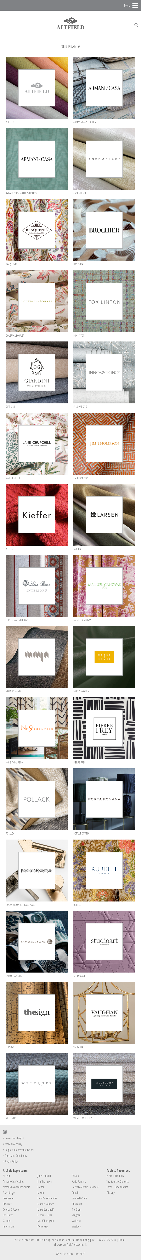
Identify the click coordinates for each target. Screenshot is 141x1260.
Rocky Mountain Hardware (85, 1187)
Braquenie (8, 1198)
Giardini (7, 1221)
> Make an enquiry (12, 1144)
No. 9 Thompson (45, 1221)
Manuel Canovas (45, 1204)
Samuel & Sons (79, 1198)
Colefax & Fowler (11, 1209)
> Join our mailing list (13, 1138)
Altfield (6, 1176)
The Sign (76, 1209)
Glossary (110, 1193)
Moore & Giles (44, 1215)
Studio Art (77, 1204)
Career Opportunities (117, 1187)
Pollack (75, 1176)
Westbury (76, 1226)
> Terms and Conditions (15, 1156)
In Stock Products (115, 1176)
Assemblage (9, 1193)
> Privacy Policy (10, 1161)
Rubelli (75, 1193)
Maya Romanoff (45, 1209)
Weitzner (76, 1221)
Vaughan (76, 1215)
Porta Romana (79, 1181)
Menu (127, 5)
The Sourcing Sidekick (117, 1181)
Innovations (8, 1226)
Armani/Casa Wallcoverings (16, 1187)
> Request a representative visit (18, 1150)
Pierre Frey (42, 1226)
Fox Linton (8, 1215)
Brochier (7, 1204)
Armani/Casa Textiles (13, 1181)
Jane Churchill (44, 1176)
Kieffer (40, 1187)
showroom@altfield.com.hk (70, 1244)
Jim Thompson (44, 1181)
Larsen (40, 1193)
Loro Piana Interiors (47, 1198)
